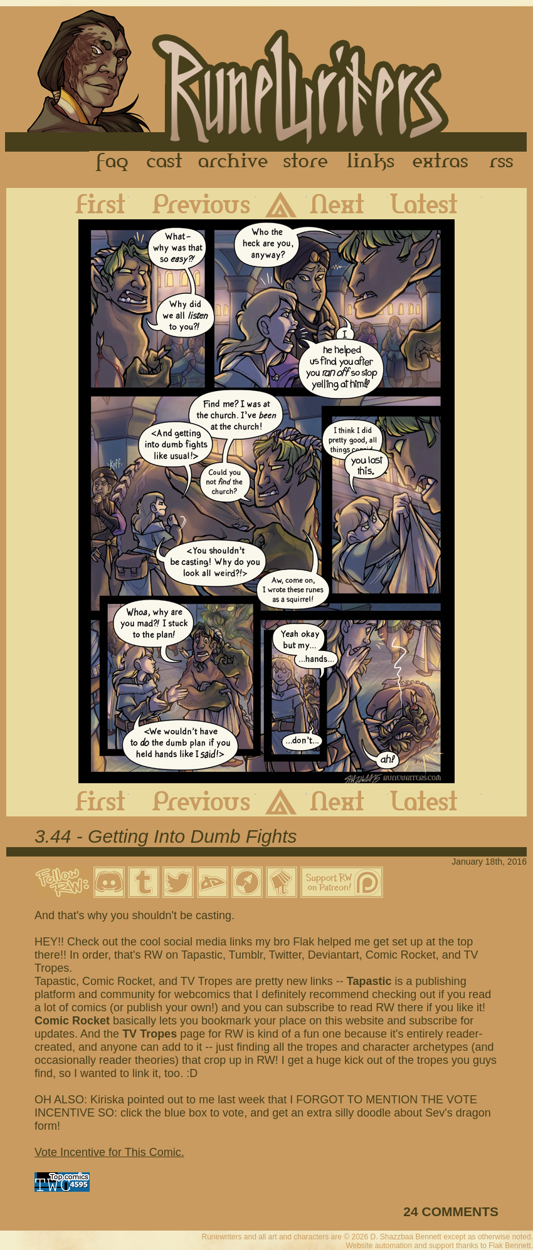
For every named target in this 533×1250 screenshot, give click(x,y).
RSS (504, 162)
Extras (442, 162)
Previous (192, 203)
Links (370, 162)
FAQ (113, 162)
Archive (233, 162)
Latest (435, 203)
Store (305, 162)
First (90, 203)
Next (347, 203)
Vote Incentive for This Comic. (109, 1152)
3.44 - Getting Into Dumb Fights (165, 836)
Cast (165, 162)
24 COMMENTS (451, 1211)
